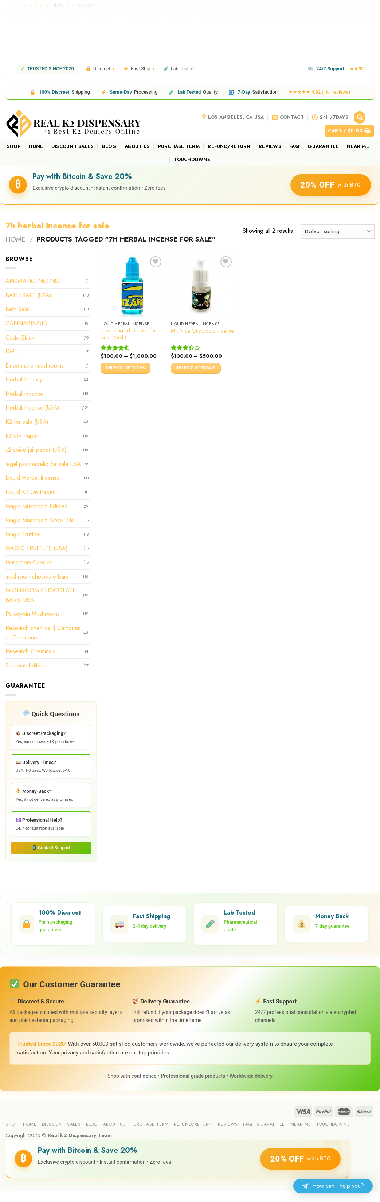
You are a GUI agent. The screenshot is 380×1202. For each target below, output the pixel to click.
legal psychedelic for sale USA (43, 464)
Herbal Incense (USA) (32, 407)
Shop (13, 146)
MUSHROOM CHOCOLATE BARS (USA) (40, 595)
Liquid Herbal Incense (32, 478)
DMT (11, 351)
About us (137, 146)
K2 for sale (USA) (26, 422)
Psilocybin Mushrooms (32, 614)
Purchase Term (179, 146)
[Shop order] (338, 231)
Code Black (19, 337)
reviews (270, 146)
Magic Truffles (22, 534)
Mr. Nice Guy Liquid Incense (202, 331)
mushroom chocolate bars (36, 576)
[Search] (359, 117)
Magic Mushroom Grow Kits (39, 520)
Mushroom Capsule (29, 562)
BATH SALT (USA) (28, 295)
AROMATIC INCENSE (33, 281)
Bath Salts (17, 309)
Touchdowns (192, 159)
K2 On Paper (21, 436)
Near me (358, 146)
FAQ (294, 146)
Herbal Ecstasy (23, 379)
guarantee (322, 146)
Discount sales (72, 146)
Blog (109, 146)
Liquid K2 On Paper (30, 492)
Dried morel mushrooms (34, 365)
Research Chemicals (30, 651)
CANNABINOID (26, 323)
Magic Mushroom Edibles (36, 506)
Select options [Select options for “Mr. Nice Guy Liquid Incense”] (195, 368)
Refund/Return (229, 146)
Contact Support (51, 847)
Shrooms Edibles (25, 665)
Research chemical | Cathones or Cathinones (43, 633)
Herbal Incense (24, 393)
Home (35, 146)
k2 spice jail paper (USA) (36, 450)
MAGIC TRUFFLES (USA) (36, 548)
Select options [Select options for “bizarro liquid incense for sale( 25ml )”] (125, 368)
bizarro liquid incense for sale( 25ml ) (128, 334)
